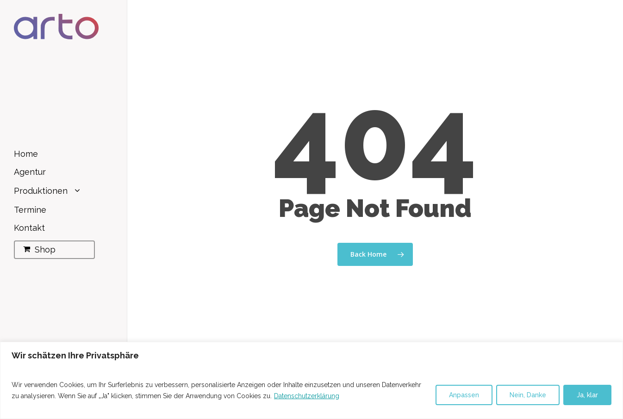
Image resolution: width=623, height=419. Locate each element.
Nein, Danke (528, 395)
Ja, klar (587, 395)
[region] (311, 380)
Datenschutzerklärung (306, 396)
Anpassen (464, 395)
